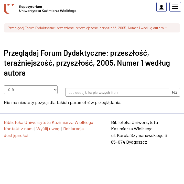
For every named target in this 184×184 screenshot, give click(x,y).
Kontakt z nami (19, 128)
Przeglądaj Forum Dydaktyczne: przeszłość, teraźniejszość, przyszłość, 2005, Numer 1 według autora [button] (87, 28)
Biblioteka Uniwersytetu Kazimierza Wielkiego (48, 122)
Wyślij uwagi (48, 128)
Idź (174, 92)
